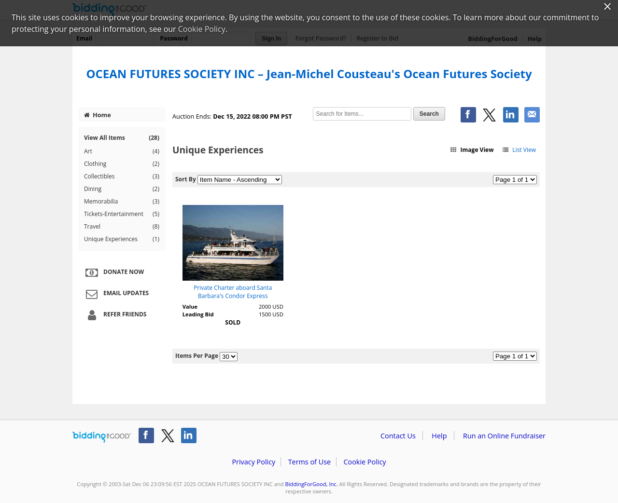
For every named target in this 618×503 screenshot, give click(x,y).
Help (439, 435)
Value (190, 306)
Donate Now (113, 272)
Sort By (185, 179)
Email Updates (116, 293)
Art (121, 151)
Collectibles (121, 176)
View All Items (121, 138)
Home (97, 114)
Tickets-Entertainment (121, 214)
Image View (471, 150)
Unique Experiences (121, 239)
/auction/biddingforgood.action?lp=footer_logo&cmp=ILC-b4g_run (101, 437)
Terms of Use (309, 461)
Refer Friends (114, 315)
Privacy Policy (253, 461)
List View (519, 150)
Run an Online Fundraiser (504, 435)
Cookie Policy (364, 461)
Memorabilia (121, 201)
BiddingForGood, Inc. (311, 484)
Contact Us (398, 435)
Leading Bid (198, 314)
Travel (121, 226)
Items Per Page (196, 356)
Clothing (121, 164)
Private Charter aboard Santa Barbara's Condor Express (233, 292)
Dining (121, 189)
